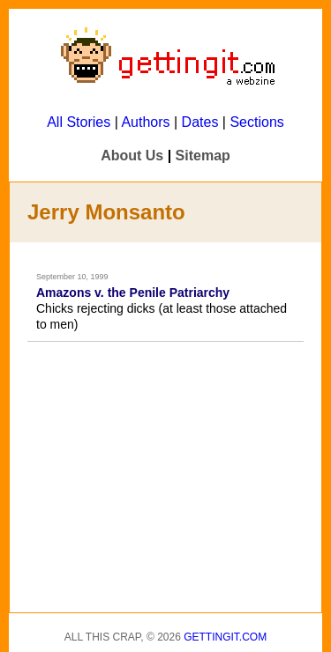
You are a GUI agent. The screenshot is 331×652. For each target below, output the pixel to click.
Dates (200, 122)
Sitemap (203, 155)
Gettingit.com (225, 637)
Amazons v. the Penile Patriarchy (132, 292)
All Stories (78, 122)
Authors (145, 122)
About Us (132, 155)
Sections (256, 122)
